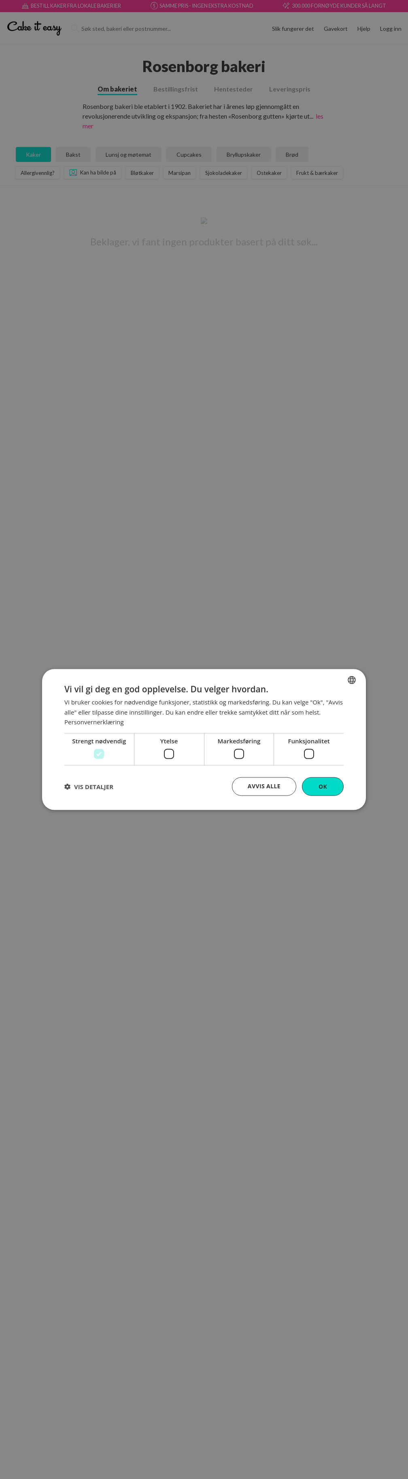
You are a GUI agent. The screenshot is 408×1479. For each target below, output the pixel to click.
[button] (88, 786)
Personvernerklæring (94, 722)
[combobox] (352, 680)
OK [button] (323, 786)
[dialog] (204, 739)
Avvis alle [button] (264, 786)
